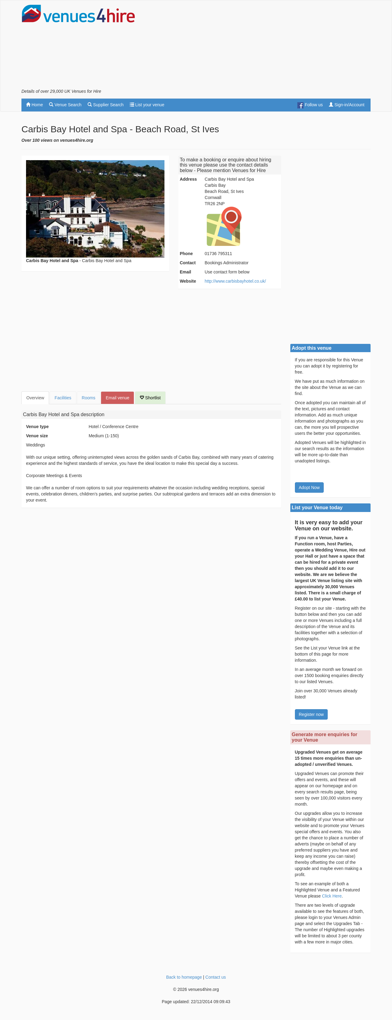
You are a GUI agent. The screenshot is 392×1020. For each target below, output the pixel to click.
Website (188, 281)
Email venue (117, 397)
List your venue (147, 104)
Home (34, 104)
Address (188, 179)
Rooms (88, 397)
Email (185, 271)
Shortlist (150, 397)
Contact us (215, 977)
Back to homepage (184, 977)
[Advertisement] (259, 46)
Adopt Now (309, 487)
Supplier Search (106, 104)
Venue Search (65, 104)
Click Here (332, 896)
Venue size (37, 435)
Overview (35, 397)
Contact (188, 262)
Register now (311, 714)
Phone (186, 253)
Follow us (310, 105)
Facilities (63, 397)
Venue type (37, 426)
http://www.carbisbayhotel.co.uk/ (235, 281)
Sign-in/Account (346, 104)
